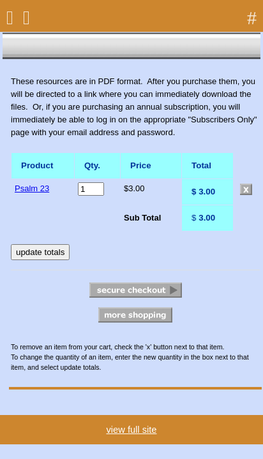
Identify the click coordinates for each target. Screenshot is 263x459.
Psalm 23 (32, 188)
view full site (131, 430)
